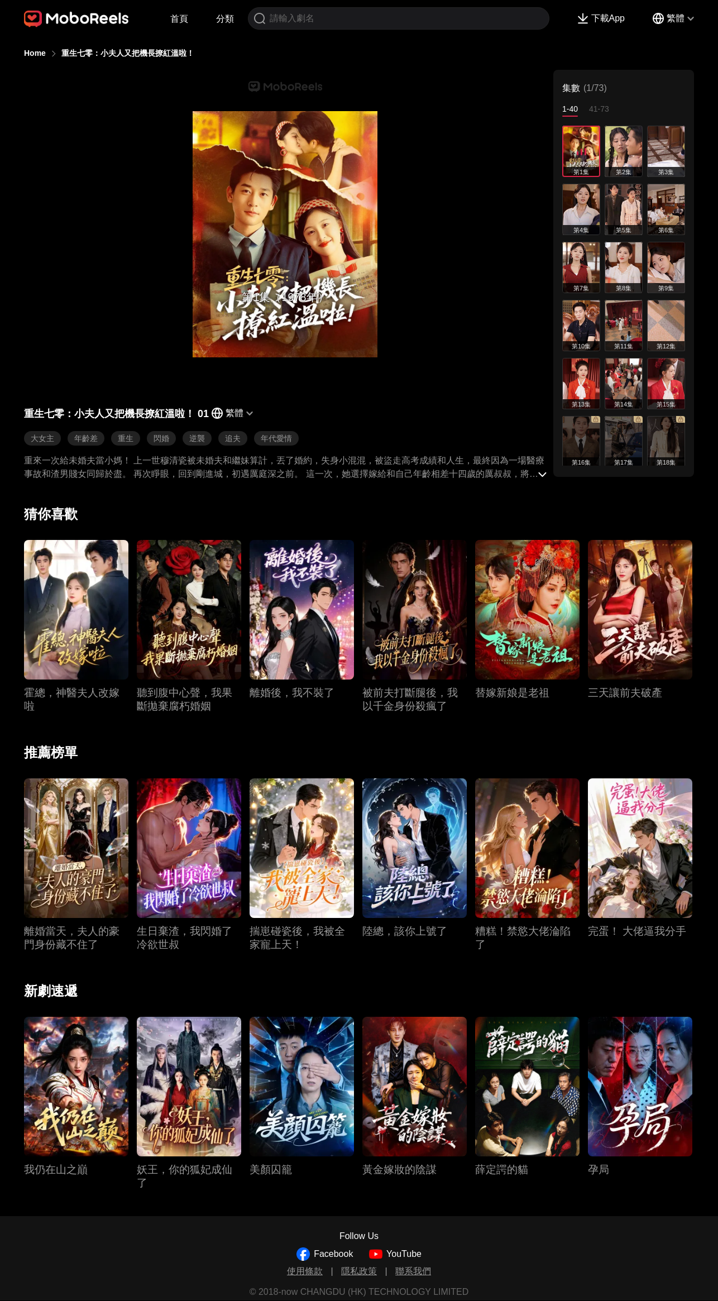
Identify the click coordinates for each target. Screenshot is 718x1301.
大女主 (42, 438)
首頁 (179, 18)
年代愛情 (276, 438)
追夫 (233, 438)
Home (35, 53)
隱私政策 (359, 1271)
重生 (125, 438)
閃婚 (161, 438)
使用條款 (305, 1271)
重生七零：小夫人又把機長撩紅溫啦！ (127, 53)
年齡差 (86, 438)
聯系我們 (413, 1271)
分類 (225, 18)
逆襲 (197, 438)
